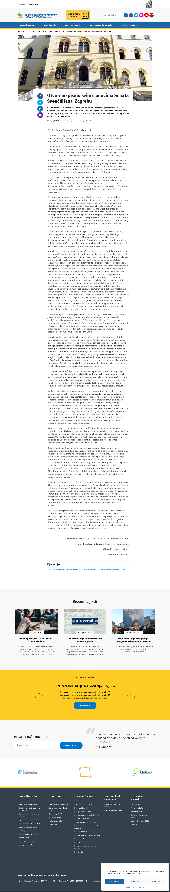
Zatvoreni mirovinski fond (84, 813)
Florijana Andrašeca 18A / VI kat (37, 875)
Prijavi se (21, 4)
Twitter (136, 15)
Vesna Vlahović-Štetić (115, 569)
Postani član (33, 4)
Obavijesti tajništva (26, 839)
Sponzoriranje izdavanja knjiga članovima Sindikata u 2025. (85, 690)
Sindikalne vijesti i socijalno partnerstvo (46, 31)
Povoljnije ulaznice (81, 833)
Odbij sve (135, 881)
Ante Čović (52, 569)
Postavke (156, 881)
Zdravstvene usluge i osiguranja (87, 829)
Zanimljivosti (24, 832)
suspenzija (100, 569)
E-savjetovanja (55, 811)
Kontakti (134, 818)
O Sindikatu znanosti (129, 25)
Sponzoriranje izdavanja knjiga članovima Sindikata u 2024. (85, 693)
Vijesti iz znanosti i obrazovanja (31, 814)
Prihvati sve (114, 881)
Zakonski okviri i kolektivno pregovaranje (29, 809)
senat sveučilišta (87, 569)
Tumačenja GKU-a (56, 808)
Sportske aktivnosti (26, 835)
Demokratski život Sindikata (30, 817)
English (151, 15)
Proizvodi (78, 836)
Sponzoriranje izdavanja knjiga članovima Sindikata (85, 696)
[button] (80, 662)
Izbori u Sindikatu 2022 (140, 815)
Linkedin (40, 109)
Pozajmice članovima (82, 805)
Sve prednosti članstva (83, 798)
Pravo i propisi (50, 25)
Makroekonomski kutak (113, 804)
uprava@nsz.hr (98, 875)
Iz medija (22, 824)
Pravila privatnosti (137, 887)
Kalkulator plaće (55, 815)
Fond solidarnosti (81, 802)
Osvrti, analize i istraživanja (100, 25)
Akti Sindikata (136, 805)
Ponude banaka (80, 826)
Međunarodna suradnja (28, 821)
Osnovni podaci (137, 798)
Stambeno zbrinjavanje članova (86, 809)
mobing (76, 569)
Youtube (146, 15)
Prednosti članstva (72, 25)
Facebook (131, 15)
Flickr (141, 15)
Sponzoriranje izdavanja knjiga (85, 684)
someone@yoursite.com (40, 115)
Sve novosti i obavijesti (28, 798)
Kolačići (127, 887)
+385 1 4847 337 (76, 875)
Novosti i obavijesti (27, 25)
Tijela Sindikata (137, 802)
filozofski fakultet (65, 569)
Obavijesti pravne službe (58, 798)
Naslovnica (21, 31)
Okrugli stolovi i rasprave (28, 828)
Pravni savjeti (54, 818)
